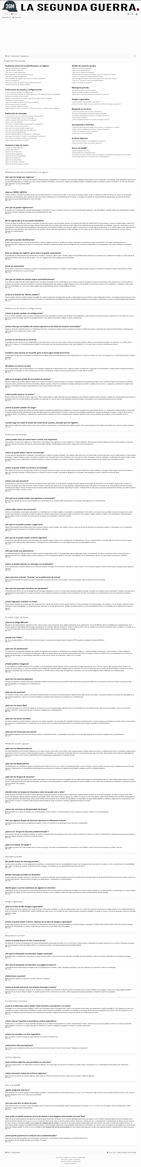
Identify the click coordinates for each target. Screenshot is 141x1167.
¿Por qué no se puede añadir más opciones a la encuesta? (24, 124)
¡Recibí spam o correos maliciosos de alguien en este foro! (90, 94)
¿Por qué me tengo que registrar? (16, 68)
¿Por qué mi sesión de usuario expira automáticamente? (23, 82)
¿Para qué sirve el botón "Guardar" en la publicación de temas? (25, 136)
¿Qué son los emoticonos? (13, 152)
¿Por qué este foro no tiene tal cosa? (83, 152)
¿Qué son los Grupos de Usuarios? (83, 72)
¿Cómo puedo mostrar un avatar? (16, 104)
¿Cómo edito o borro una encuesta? (16, 126)
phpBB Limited (80, 1092)
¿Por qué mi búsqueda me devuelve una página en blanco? (91, 115)
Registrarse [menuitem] (137, 14)
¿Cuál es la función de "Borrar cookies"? (18, 84)
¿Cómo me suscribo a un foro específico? (85, 131)
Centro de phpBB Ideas (95, 1106)
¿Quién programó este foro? (81, 150)
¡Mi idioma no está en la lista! (14, 100)
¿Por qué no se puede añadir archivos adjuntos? (20, 130)
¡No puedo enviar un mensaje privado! (84, 90)
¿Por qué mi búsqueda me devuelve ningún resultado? (89, 113)
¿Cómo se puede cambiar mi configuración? (19, 92)
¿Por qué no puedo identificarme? (16, 76)
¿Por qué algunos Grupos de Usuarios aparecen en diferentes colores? (94, 78)
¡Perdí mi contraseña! (12, 80)
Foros (15, 14)
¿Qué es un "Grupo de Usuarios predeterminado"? (88, 80)
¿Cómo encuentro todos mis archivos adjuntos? (87, 143)
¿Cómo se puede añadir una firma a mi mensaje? (21, 120)
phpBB (90, 370)
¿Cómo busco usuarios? (79, 117)
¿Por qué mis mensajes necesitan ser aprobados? (21, 138)
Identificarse (7, 17)
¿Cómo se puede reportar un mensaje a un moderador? (23, 134)
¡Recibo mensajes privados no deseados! (85, 92)
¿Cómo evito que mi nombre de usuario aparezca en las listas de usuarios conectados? (33, 94)
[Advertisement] (70, 35)
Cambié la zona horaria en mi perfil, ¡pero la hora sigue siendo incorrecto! (28, 98)
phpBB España (77, 1161)
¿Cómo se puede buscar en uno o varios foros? (87, 111)
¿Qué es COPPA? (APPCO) (14, 70)
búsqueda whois (31, 1121)
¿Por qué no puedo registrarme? (15, 72)
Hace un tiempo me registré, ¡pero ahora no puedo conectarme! (25, 78)
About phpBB (25, 1095)
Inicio (6, 14)
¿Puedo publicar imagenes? (14, 154)
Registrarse (17, 17)
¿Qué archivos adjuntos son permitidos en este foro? (88, 141)
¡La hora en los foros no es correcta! (16, 96)
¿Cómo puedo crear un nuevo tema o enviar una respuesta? (24, 116)
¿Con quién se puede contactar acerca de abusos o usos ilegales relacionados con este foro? (101, 154)
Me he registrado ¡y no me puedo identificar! (19, 74)
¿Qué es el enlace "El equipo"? (82, 82)
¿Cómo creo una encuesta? (14, 122)
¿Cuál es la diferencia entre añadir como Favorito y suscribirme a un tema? (96, 127)
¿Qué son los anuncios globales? (15, 156)
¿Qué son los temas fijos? (13, 160)
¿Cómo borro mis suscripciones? (82, 133)
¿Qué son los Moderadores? (81, 70)
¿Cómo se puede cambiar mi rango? (16, 106)
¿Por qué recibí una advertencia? (15, 132)
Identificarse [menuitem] (133, 14)
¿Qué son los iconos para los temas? (17, 164)
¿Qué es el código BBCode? (14, 148)
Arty (67, 1159)
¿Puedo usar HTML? (12, 150)
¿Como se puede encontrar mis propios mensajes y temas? (91, 119)
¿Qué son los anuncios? (13, 158)
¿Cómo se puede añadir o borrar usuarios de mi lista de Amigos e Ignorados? (96, 104)
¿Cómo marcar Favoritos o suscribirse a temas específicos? (91, 129)
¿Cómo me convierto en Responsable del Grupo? (87, 76)
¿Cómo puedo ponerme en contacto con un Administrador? (90, 156)
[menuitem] (128, 14)
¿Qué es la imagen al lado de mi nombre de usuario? (22, 102)
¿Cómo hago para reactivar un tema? (17, 140)
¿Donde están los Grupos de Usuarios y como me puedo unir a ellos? (94, 74)
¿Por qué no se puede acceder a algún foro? (19, 128)
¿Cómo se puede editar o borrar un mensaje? (19, 118)
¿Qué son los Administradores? (82, 68)
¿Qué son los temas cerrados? (15, 162)
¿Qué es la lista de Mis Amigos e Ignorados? (86, 102)
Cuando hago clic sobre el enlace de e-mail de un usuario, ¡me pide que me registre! (32, 108)
